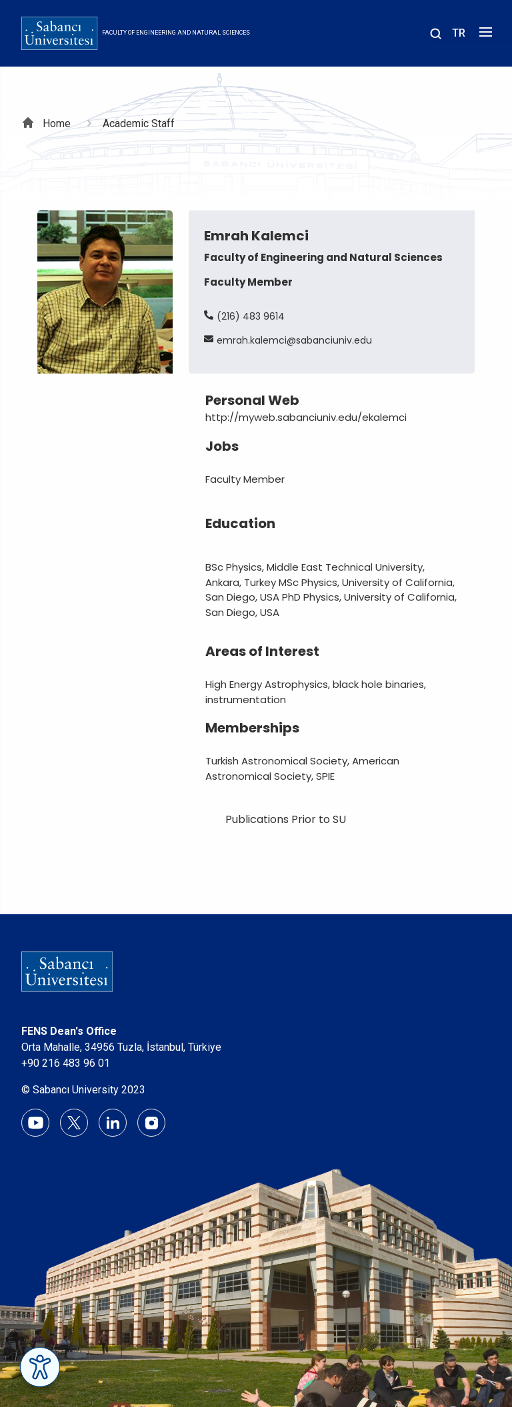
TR (458, 33)
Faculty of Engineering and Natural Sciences (176, 32)
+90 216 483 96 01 (65, 1063)
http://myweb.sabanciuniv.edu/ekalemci (306, 417)
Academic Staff (139, 123)
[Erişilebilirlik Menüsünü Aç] (40, 1367)
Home (57, 123)
